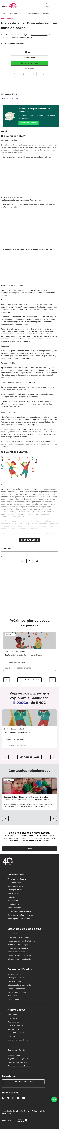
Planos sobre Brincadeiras (19, 948)
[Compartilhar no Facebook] (34, 74)
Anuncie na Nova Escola (18, 1040)
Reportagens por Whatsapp (19, 919)
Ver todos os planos (29, 680)
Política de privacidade (17, 1062)
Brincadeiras (13, 901)
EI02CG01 (5, 98)
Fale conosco (13, 1018)
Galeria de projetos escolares (20, 915)
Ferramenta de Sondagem (19, 937)
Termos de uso (14, 1055)
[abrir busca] (47, 4)
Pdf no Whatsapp (29, 63)
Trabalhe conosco (15, 1025)
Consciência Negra (15, 886)
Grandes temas (14, 883)
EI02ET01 (27, 668)
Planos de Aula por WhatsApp (21, 955)
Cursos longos (14, 999)
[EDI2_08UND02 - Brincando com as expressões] (29, 718)
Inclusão (11, 897)
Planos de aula (15, 13)
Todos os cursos (14, 974)
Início (3, 13)
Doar (29, 848)
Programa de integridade (18, 1059)
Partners (11, 1036)
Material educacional (16, 952)
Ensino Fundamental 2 (17, 989)
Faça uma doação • (16, 1033)
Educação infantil (15, 890)
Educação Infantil (32, 13)
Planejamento (13, 904)
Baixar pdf (29, 57)
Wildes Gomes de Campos (14, 43)
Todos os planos (14, 934)
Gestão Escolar (14, 908)
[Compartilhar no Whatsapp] (24, 74)
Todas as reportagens (17, 879)
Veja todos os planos (39, 35)
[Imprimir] (14, 74)
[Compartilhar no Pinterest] (44, 74)
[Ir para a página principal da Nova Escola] (13, 7)
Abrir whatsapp (28, 123)
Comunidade (13, 1015)
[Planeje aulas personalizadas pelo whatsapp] (54, 1099)
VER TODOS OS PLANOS (29, 757)
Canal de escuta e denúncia (20, 1066)
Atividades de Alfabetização (19, 959)
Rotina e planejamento (17, 992)
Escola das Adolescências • (19, 911)
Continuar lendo (29, 540)
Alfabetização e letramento (19, 985)
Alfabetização (13, 893)
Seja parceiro (13, 1029)
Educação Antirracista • (18, 978)
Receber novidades (23, 1082)
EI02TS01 (14, 98)
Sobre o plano (8, 548)
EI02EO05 (12, 745)
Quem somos (13, 1022)
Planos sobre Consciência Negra (21, 941)
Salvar (29, 52)
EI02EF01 (26, 745)
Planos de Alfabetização (18, 945)
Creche (46, 13)
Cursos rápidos (14, 996)
